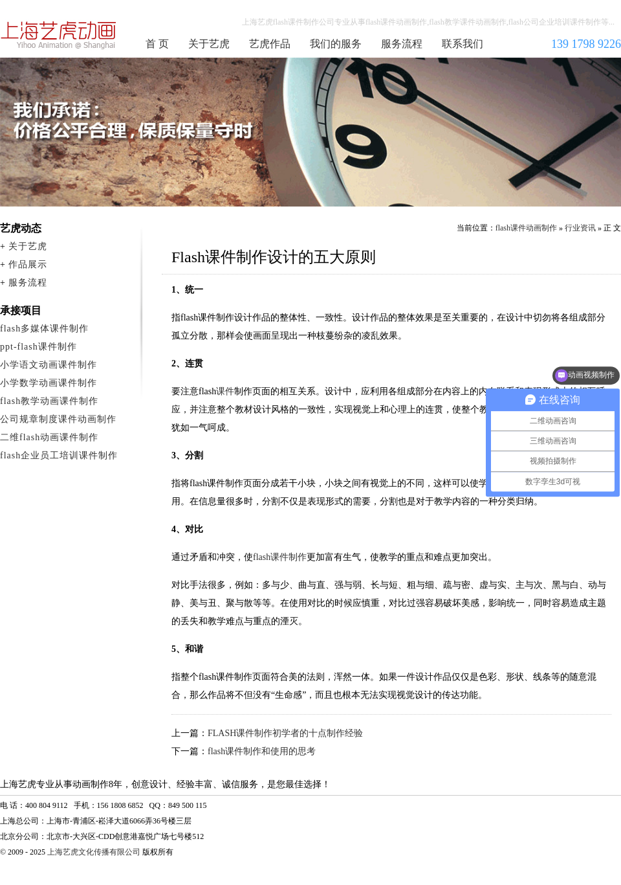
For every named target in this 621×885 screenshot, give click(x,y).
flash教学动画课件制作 (49, 401)
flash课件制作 (280, 557)
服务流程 (401, 43)
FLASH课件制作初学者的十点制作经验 (285, 733)
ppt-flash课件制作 (38, 347)
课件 (225, 391)
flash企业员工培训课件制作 (59, 455)
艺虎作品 (269, 43)
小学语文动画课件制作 (48, 365)
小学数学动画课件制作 (48, 383)
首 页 (157, 43)
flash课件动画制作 (59, 34)
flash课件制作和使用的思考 (262, 751)
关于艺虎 (209, 43)
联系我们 (462, 43)
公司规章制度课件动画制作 (58, 419)
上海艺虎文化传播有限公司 (93, 852)
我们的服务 (336, 43)
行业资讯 (580, 227)
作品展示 (27, 264)
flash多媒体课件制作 (44, 328)
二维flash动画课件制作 (49, 437)
